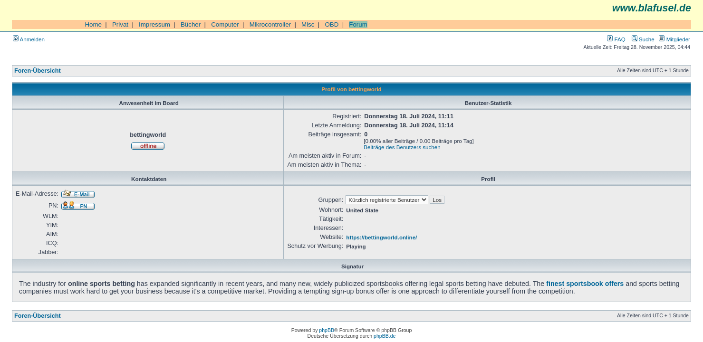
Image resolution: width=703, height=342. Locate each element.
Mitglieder (674, 39)
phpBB (326, 330)
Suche (643, 39)
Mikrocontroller (270, 24)
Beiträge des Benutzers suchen (402, 147)
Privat (120, 24)
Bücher (191, 24)
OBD (331, 24)
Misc (307, 24)
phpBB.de (384, 336)
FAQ (616, 39)
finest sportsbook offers (585, 283)
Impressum (154, 24)
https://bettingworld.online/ (381, 237)
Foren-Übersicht (37, 70)
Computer (225, 24)
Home (93, 24)
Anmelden (29, 39)
